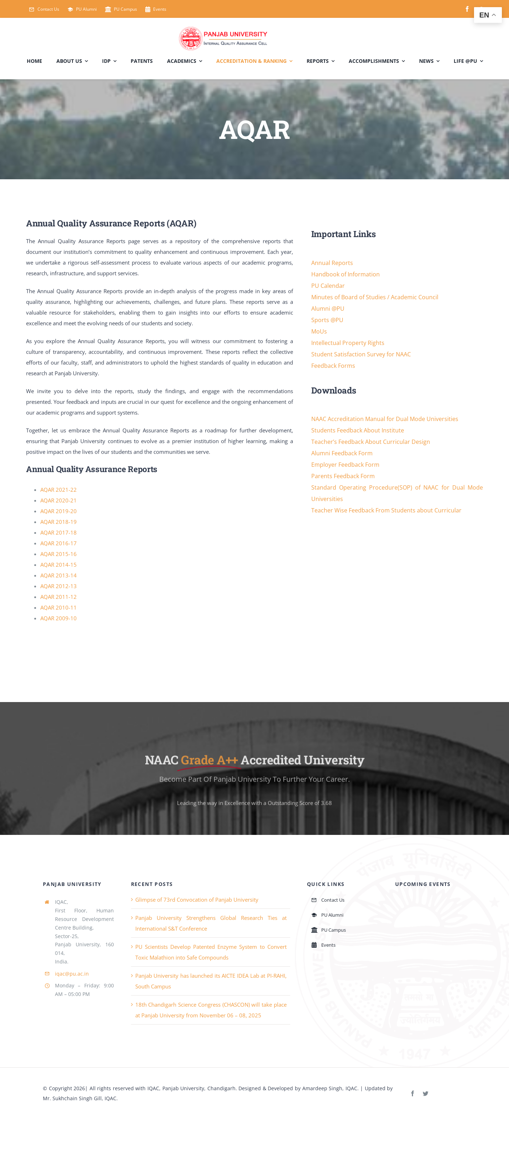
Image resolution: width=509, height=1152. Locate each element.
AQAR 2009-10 (58, 618)
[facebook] (467, 9)
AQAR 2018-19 (58, 522)
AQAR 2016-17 (58, 543)
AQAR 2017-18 (58, 532)
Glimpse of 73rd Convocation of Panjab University (196, 900)
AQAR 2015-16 (58, 554)
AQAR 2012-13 (58, 586)
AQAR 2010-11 (58, 607)
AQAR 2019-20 (58, 511)
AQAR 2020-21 (58, 500)
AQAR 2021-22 (58, 490)
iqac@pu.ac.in (72, 974)
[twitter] (425, 1094)
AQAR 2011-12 (58, 597)
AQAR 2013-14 (58, 575)
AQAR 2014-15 (58, 565)
